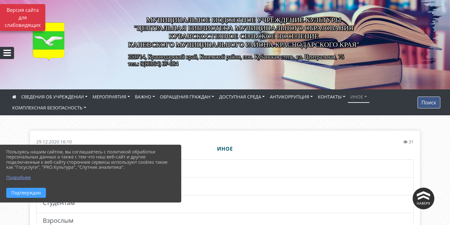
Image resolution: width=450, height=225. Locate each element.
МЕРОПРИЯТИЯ (109, 97)
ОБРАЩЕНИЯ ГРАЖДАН (185, 97)
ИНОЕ (356, 97)
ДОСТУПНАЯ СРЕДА (240, 97)
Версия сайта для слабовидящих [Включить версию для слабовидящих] (23, 17)
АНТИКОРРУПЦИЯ (289, 97)
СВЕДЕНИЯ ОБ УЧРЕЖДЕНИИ (52, 97)
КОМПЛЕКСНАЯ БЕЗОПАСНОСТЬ (47, 108)
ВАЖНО (143, 97)
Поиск (429, 102)
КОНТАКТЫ (330, 97)
